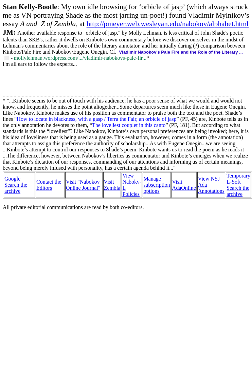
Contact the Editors (48, 185)
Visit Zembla (112, 185)
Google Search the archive (15, 185)
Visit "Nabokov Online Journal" (83, 185)
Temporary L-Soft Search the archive (238, 185)
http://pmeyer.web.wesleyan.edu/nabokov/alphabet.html (168, 24)
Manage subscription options (156, 185)
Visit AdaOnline (184, 185)
